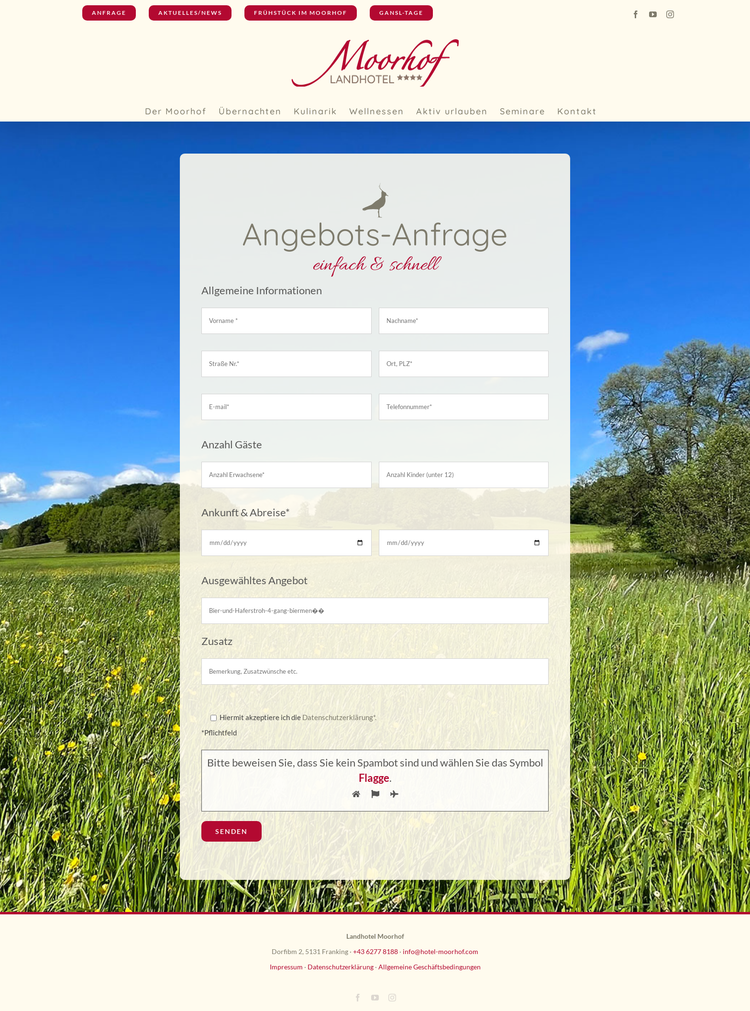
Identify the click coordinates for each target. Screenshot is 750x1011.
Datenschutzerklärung (341, 967)
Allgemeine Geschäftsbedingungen (429, 967)
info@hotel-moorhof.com (440, 951)
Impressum (286, 967)
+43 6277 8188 (375, 951)
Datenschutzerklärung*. (339, 717)
